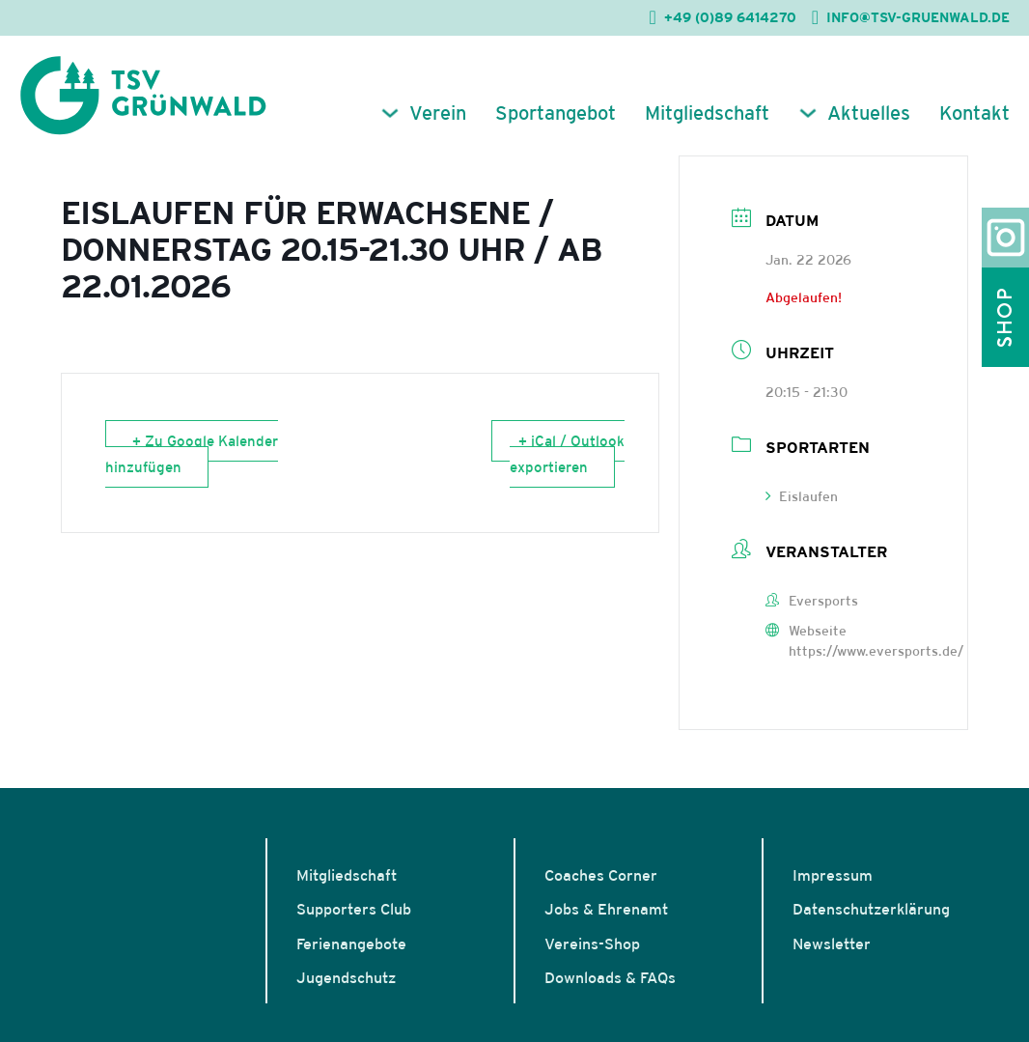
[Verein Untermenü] (390, 113)
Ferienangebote (351, 943)
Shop (1004, 317)
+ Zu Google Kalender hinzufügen (192, 454)
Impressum (833, 875)
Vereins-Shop (592, 943)
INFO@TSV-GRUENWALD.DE (918, 17)
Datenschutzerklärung (871, 909)
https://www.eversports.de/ (876, 651)
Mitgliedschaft (707, 113)
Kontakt (974, 113)
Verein (437, 113)
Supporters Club (353, 909)
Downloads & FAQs (610, 977)
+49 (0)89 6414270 (730, 17)
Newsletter (832, 943)
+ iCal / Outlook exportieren (567, 454)
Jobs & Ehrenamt (606, 909)
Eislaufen (801, 496)
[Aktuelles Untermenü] (808, 113)
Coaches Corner (600, 875)
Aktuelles (868, 113)
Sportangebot (555, 113)
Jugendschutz (346, 977)
